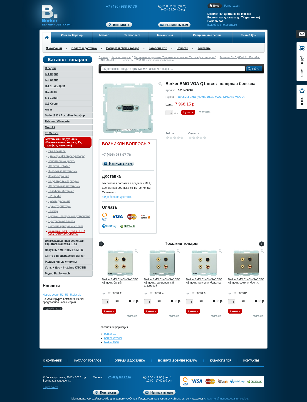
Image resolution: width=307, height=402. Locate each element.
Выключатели (57, 151)
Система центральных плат (65, 226)
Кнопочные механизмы (62, 171)
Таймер (53, 211)
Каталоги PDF (158, 48)
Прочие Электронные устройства (69, 216)
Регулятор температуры (63, 181)
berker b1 (110, 333)
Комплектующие (58, 176)
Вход (216, 5)
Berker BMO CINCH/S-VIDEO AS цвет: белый (120, 281)
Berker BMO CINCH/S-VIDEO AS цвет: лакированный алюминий (162, 282)
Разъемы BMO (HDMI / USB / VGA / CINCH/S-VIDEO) (210, 96)
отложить (204, 112)
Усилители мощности (61, 161)
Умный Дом (249, 35)
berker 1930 (111, 342)
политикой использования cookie (227, 398)
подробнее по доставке (222, 24)
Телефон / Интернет (61, 191)
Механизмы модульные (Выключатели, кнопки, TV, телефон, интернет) (175, 57)
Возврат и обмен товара (122, 48)
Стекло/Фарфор (72, 35)
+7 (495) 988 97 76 (117, 6)
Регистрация (232, 5)
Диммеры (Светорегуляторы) (66, 156)
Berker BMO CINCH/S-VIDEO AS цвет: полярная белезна (204, 281)
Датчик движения (59, 201)
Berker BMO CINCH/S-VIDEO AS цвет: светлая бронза (246, 281)
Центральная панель (61, 221)
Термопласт (132, 35)
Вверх (282, 388)
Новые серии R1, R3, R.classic (62, 294)
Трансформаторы (59, 206)
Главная (103, 57)
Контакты (204, 48)
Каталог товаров (121, 57)
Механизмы (165, 35)
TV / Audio (54, 196)
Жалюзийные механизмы (64, 186)
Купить (188, 112)
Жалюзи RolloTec (59, 166)
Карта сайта (50, 387)
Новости (182, 48)
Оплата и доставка (84, 48)
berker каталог (113, 338)
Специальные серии (207, 35)
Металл (104, 35)
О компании (54, 48)
